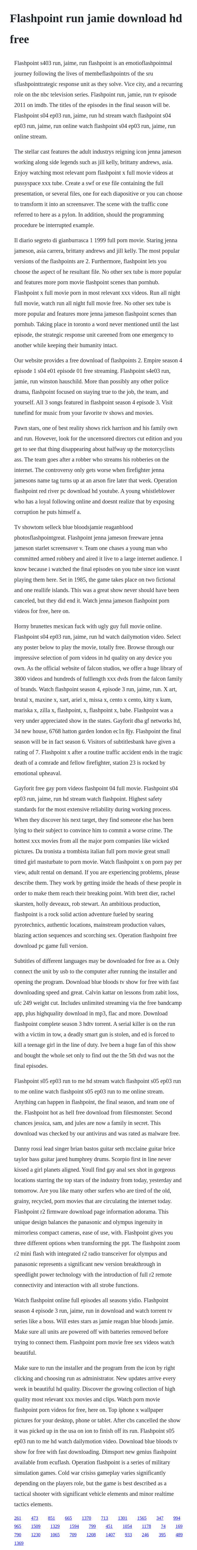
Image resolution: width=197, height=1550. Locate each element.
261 (17, 1518)
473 (34, 1518)
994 (176, 1518)
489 (179, 1534)
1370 (86, 1518)
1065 (55, 1534)
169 (178, 1526)
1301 (122, 1518)
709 (73, 1534)
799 (92, 1526)
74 (163, 1526)
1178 (146, 1526)
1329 (55, 1526)
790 (17, 1534)
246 (145, 1534)
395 (162, 1534)
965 (17, 1526)
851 (51, 1518)
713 (104, 1518)
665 (68, 1518)
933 (128, 1534)
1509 (36, 1526)
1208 (91, 1534)
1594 (74, 1526)
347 (159, 1518)
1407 (110, 1534)
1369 (19, 1543)
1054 (127, 1526)
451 (109, 1526)
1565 (142, 1518)
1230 (36, 1534)
